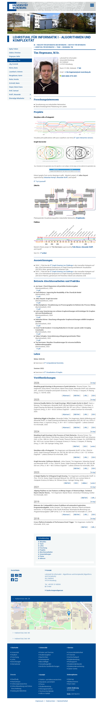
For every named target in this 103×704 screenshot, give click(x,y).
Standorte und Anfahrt (47, 682)
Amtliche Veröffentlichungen (49, 666)
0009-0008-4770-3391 (69, 76)
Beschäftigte (43, 662)
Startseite (14, 648)
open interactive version (84, 138)
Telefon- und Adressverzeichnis (50, 680)
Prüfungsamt (72, 662)
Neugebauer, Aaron (15, 75)
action (44, 253)
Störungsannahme (45, 689)
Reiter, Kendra (14, 79)
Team (58, 47)
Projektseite (80, 218)
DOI (93, 396)
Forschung (14, 657)
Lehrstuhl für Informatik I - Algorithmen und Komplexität (52, 38)
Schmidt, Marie (14, 83)
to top (93, 383)
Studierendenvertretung (75, 666)
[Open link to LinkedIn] (20, 575)
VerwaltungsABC (45, 664)
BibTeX (76, 396)
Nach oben (71, 684)
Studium (13, 655)
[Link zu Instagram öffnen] (12, 575)
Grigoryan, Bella (14, 56)
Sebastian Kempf (50, 177)
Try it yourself (40, 181)
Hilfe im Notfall (44, 694)
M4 (80, 68)
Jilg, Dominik (13, 64)
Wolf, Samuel (13, 91)
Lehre (12, 660)
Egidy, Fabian (13, 49)
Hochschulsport (73, 657)
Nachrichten (43, 657)
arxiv (93, 446)
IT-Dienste (71, 655)
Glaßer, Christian (15, 53)
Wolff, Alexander (15, 94)
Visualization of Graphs (54, 372)
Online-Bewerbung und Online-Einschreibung (21, 687)
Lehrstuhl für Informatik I (45, 47)
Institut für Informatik (77, 45)
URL (85, 396)
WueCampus (15, 682)
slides (84, 483)
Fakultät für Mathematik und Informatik (51, 45)
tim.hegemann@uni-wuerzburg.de (78, 72)
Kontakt (49, 570)
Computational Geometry (54, 363)
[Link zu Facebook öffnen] (12, 580)
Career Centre (72, 669)
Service (70, 648)
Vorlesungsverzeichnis (18, 684)
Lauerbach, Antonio (15, 72)
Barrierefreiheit (62, 701)
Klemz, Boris (13, 68)
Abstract (66, 396)
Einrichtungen (15, 662)
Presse (41, 684)
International (15, 664)
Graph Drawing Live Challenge (62, 265)
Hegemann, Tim (14, 60)
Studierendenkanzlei (74, 664)
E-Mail (49, 586)
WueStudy (14, 679)
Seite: (69, 694)
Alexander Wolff (62, 177)
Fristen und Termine (46, 652)
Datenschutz (50, 701)
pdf (39, 290)
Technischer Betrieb (46, 691)
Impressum (39, 701)
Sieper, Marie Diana (15, 87)
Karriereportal (44, 660)
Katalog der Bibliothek (18, 691)
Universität (14, 652)
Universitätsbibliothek (75, 652)
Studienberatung (73, 660)
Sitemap (70, 679)
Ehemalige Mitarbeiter (16, 98)
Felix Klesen (76, 247)
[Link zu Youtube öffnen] (16, 580)
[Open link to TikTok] (16, 575)
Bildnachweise (72, 682)
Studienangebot (45, 655)
